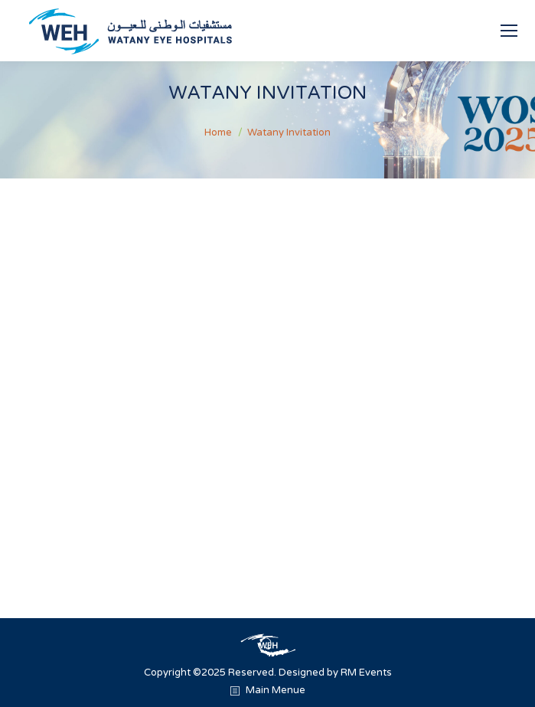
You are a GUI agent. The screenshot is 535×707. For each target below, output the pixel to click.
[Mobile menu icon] (509, 30)
